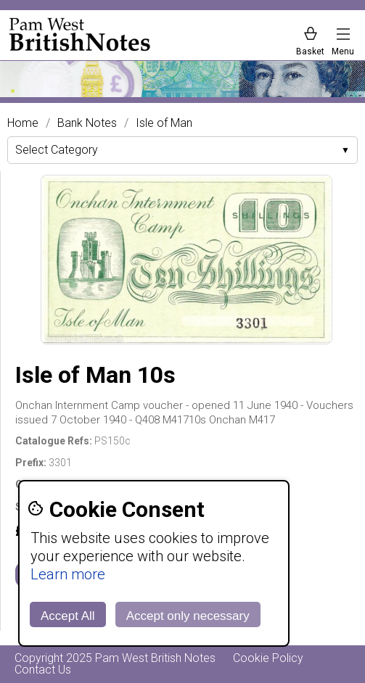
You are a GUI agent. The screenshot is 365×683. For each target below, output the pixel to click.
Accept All (68, 616)
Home (22, 123)
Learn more (67, 574)
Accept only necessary (188, 616)
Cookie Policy (268, 658)
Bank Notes (87, 123)
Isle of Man (164, 123)
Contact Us (43, 669)
